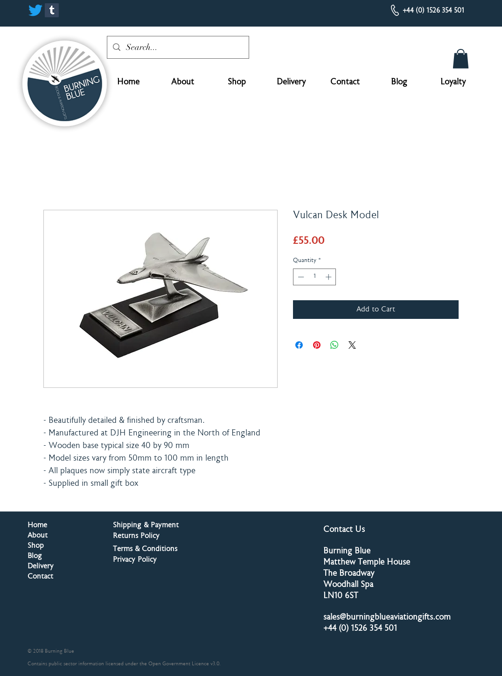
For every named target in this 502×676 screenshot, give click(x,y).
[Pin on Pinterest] (316, 345)
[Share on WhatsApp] (334, 345)
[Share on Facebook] (299, 345)
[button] (461, 59)
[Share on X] (352, 345)
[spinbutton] (315, 277)
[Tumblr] (52, 10)
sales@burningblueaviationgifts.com (387, 618)
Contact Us (344, 530)
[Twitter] (35, 10)
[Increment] (329, 277)
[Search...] (177, 47)
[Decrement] (300, 277)
